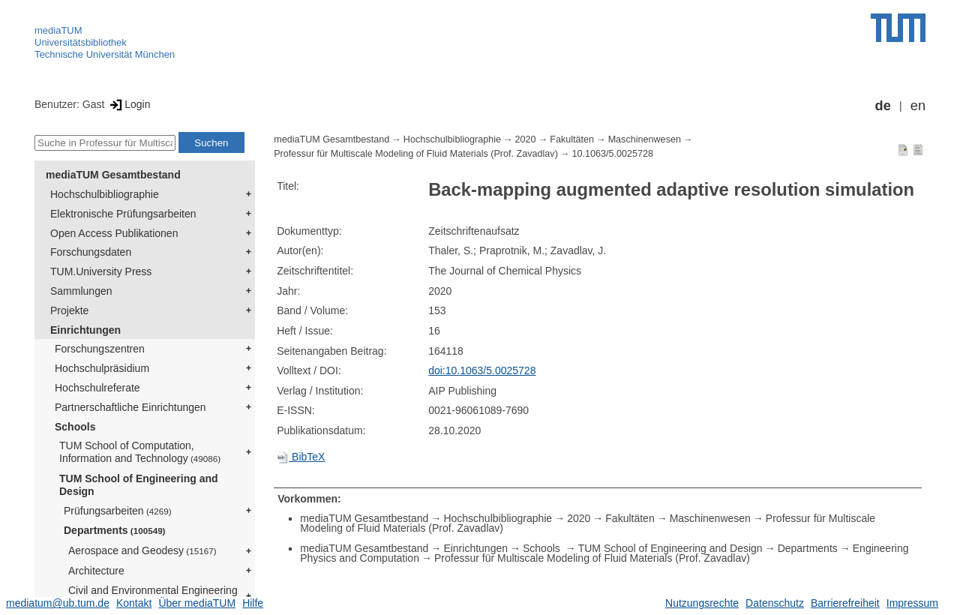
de (883, 105)
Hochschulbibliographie (104, 194)
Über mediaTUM (197, 603)
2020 (525, 139)
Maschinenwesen (644, 139)
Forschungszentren (100, 349)
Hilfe (252, 603)
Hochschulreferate (97, 388)
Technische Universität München (104, 54)
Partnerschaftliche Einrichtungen (130, 407)
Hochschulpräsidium (102, 368)
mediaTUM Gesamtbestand (113, 175)
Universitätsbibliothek (80, 42)
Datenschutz (775, 603)
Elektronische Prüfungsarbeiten (123, 214)
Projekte (69, 310)
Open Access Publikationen (114, 233)
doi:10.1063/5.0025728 (482, 370)
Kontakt (134, 603)
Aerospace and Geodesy (142, 550)
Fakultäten (572, 139)
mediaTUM (58, 30)
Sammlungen (81, 291)
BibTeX (301, 457)
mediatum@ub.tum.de (58, 603)
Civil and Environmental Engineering (153, 596)
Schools (75, 427)
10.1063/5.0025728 (612, 153)
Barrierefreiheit (845, 603)
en (918, 105)
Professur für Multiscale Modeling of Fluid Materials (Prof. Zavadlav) (416, 153)
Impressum (912, 603)
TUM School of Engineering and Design (138, 484)
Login (128, 104)
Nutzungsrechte (702, 603)
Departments (115, 530)
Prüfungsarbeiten (118, 511)
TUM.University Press (101, 272)
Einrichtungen (85, 330)
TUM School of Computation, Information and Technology (139, 452)
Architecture (96, 571)
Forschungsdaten (90, 252)
